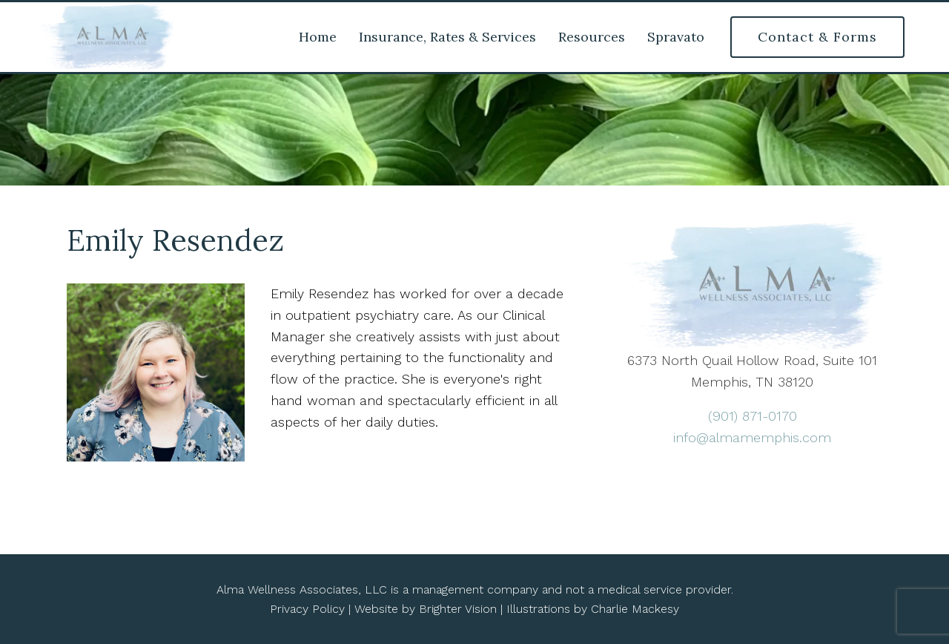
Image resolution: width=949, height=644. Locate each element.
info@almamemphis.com (752, 437)
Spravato (675, 37)
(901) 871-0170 (752, 416)
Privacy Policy (307, 609)
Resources (591, 37)
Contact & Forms (817, 36)
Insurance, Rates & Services (447, 37)
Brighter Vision (458, 609)
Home (318, 37)
